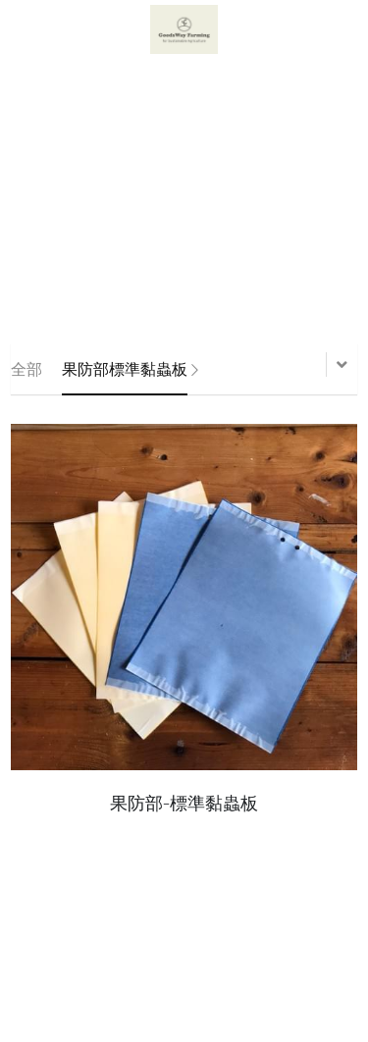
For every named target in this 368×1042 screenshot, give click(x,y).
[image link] (183, 28)
